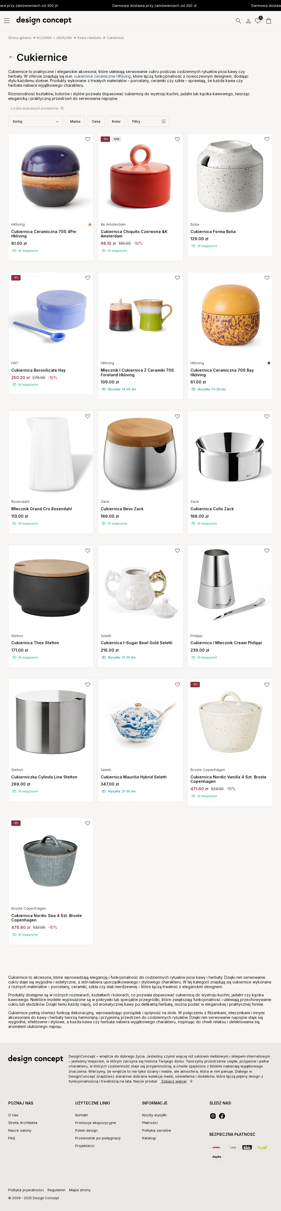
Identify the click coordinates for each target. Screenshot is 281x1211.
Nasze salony (19, 1130)
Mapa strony (80, 1190)
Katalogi (149, 1138)
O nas (13, 1115)
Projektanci (84, 1145)
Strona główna (19, 38)
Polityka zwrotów (156, 1130)
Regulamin (56, 1190)
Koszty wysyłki (154, 1115)
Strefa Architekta (22, 1122)
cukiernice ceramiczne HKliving (102, 76)
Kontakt (81, 1115)
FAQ (11, 1138)
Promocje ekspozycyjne (95, 1122)
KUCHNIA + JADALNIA (54, 38)
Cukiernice (115, 38)
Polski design (86, 1130)
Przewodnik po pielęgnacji (97, 1138)
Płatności (150, 1122)
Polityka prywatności (26, 1190)
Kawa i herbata (89, 38)
